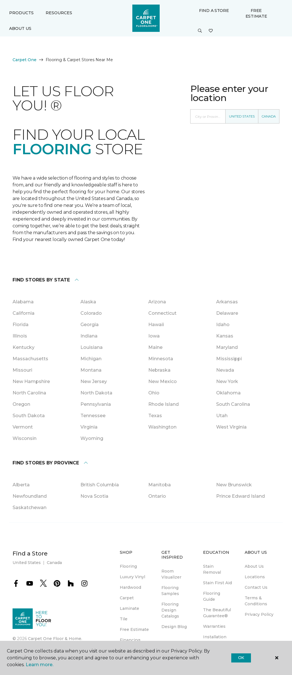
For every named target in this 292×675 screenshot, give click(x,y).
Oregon (21, 404)
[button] (199, 31)
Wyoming (91, 438)
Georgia (89, 324)
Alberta (21, 484)
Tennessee (93, 415)
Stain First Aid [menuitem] (217, 582)
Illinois (20, 336)
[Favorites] (210, 31)
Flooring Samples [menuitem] (170, 590)
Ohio (153, 393)
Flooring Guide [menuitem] (211, 596)
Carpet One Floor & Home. (55, 638)
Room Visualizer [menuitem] (171, 574)
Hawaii (156, 324)
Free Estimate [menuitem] (134, 629)
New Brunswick (234, 484)
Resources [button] (59, 12)
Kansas (224, 336)
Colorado (91, 313)
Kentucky (24, 347)
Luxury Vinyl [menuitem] (132, 576)
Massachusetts (30, 358)
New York (227, 381)
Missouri (22, 370)
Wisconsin (24, 438)
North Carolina (29, 393)
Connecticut (162, 313)
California (24, 313)
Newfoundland (30, 496)
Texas (155, 415)
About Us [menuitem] (254, 566)
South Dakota (29, 415)
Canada (269, 116)
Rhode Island (163, 404)
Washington (162, 427)
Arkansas (227, 301)
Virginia (89, 427)
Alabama (23, 301)
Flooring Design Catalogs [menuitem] (170, 610)
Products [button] (21, 12)
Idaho (223, 324)
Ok (241, 657)
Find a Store (214, 10)
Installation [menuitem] (214, 636)
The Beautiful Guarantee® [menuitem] (217, 612)
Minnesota (160, 358)
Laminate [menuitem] (129, 608)
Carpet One (24, 59)
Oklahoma (228, 393)
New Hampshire (31, 381)
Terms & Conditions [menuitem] (256, 600)
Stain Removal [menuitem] (212, 569)
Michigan (91, 358)
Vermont (23, 427)
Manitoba (159, 484)
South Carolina (233, 404)
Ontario (157, 496)
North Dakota (96, 393)
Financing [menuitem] (130, 640)
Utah (222, 415)
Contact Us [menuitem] (256, 587)
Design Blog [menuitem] (174, 626)
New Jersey (93, 381)
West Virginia (231, 427)
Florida (21, 324)
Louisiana (91, 347)
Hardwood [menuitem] (130, 587)
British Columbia (99, 484)
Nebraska (159, 370)
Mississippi (229, 358)
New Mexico (162, 381)
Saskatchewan (29, 507)
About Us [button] (20, 28)
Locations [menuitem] (255, 576)
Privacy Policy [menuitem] (259, 614)
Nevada (225, 370)
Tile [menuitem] (123, 619)
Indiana (89, 336)
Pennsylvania (95, 404)
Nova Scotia (94, 496)
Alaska (88, 301)
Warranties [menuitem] (214, 626)
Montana (91, 370)
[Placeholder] (208, 116)
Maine (155, 347)
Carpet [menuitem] (127, 597)
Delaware (227, 313)
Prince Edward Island (240, 496)
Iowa (154, 336)
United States (242, 116)
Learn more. (39, 664)
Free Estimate (256, 13)
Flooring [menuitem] (128, 566)
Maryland (227, 347)
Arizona (157, 301)
